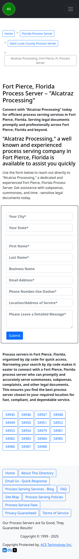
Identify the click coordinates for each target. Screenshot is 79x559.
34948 (58, 414)
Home (8, 34)
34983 (26, 438)
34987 (26, 446)
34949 (10, 422)
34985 (58, 438)
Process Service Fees (21, 505)
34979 (42, 430)
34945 (10, 414)
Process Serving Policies (44, 497)
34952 (58, 422)
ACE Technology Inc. (56, 544)
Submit (14, 335)
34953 (10, 430)
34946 (26, 414)
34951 (42, 422)
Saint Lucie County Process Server (33, 43)
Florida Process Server (37, 34)
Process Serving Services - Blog (29, 489)
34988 (42, 446)
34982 (10, 438)
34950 (26, 422)
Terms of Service (55, 513)
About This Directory (37, 473)
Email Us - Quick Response (26, 481)
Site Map (12, 497)
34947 (42, 414)
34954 (26, 430)
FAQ (63, 489)
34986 (10, 446)
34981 (58, 430)
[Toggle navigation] (70, 9)
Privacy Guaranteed (20, 513)
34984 (42, 438)
